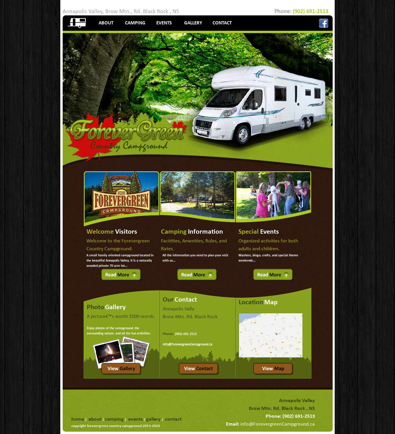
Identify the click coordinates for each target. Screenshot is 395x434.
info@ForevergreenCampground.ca (187, 344)
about (95, 419)
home (77, 419)
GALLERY (193, 23)
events (135, 419)
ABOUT (106, 23)
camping (114, 419)
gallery (153, 419)
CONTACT (222, 23)
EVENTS (164, 23)
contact (173, 419)
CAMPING (135, 23)
